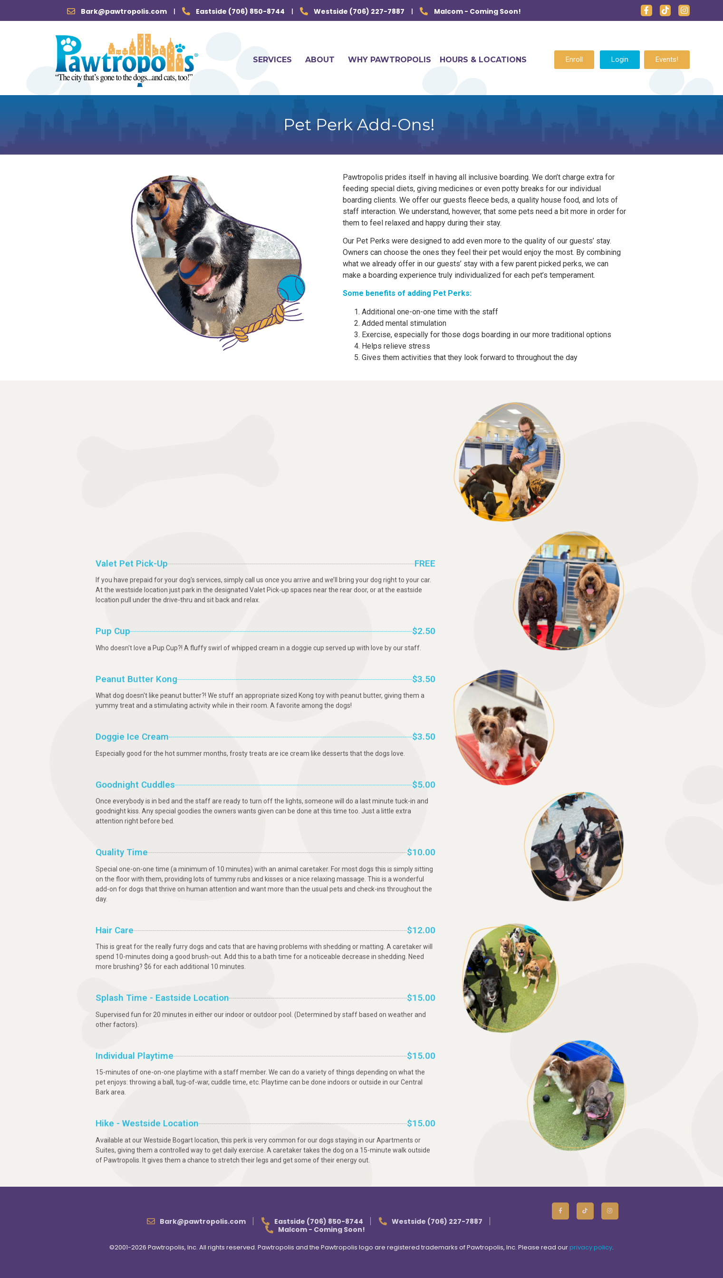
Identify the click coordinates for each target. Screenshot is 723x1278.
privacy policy (590, 1247)
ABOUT (322, 59)
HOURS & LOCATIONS (483, 59)
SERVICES (275, 59)
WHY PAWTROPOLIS (389, 59)
